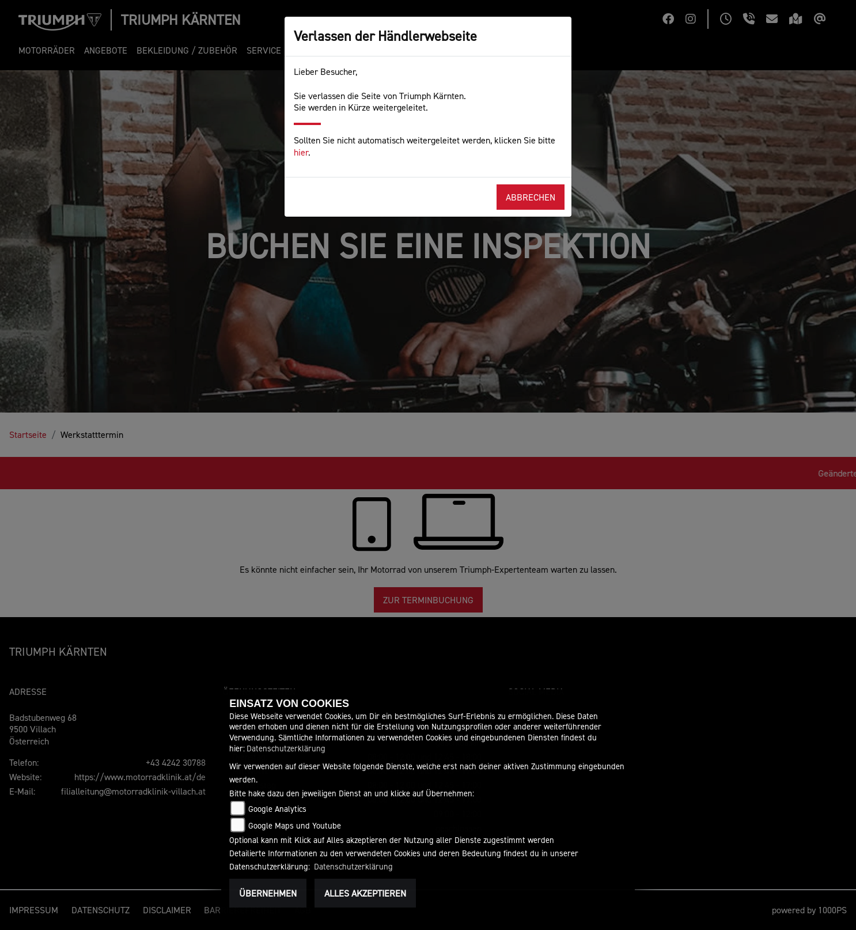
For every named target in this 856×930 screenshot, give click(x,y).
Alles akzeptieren (365, 893)
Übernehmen (268, 893)
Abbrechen (530, 197)
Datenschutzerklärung (286, 748)
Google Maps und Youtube (294, 825)
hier (301, 152)
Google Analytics (277, 809)
